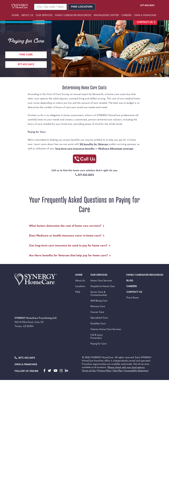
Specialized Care (99, 318)
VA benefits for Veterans (94, 144)
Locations (80, 286)
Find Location (81, 7)
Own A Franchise (145, 15)
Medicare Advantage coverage (115, 148)
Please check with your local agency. (126, 367)
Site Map (117, 371)
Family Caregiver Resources (73, 15)
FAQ (77, 292)
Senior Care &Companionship (98, 293)
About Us (27, 15)
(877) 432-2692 (25, 357)
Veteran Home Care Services (105, 329)
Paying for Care (98, 344)
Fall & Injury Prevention (96, 336)
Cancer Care (97, 312)
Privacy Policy (104, 371)
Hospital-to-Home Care (102, 286)
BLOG (129, 280)
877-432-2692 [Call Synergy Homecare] (26, 64)
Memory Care (97, 306)
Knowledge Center (106, 15)
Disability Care (98, 323)
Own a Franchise (26, 364)
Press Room (132, 298)
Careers (126, 15)
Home (15, 15)
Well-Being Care (98, 301)
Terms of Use (89, 371)
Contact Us (145, 22)
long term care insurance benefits (75, 148)
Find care (26, 55)
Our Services (44, 15)
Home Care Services (101, 280)
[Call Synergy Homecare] (84, 159)
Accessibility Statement (136, 371)
